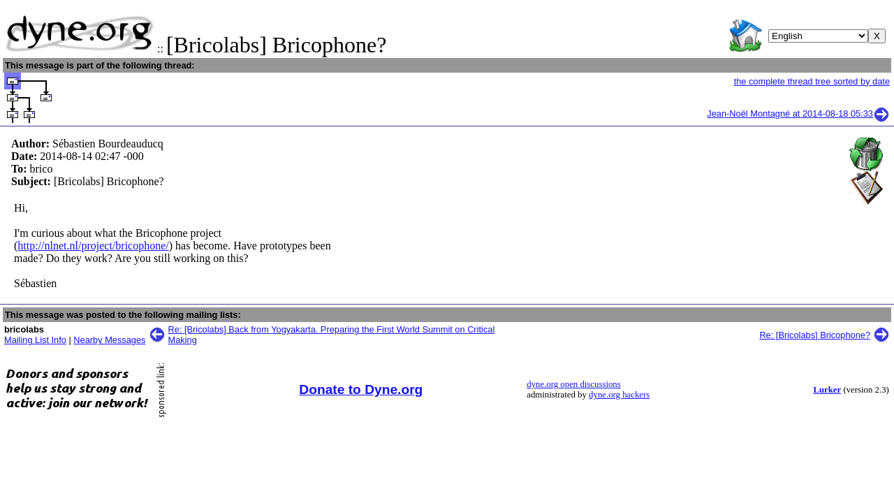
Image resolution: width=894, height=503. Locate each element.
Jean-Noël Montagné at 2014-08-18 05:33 (798, 113)
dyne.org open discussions (573, 384)
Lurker (827, 390)
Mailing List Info (35, 340)
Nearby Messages (109, 340)
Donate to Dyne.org (361, 389)
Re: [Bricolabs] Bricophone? (814, 335)
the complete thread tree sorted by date (812, 81)
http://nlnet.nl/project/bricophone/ (92, 246)
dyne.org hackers (619, 395)
